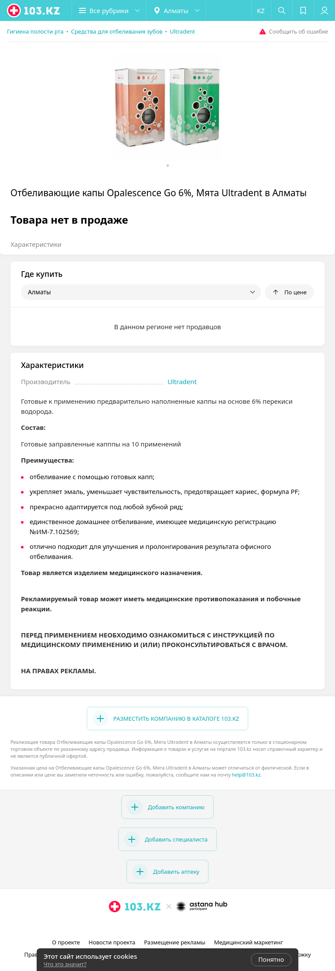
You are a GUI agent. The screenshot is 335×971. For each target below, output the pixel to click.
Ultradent (182, 381)
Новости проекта (112, 942)
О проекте (66, 942)
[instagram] (156, 925)
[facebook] (168, 925)
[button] (109, 10)
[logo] (34, 10)
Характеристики (36, 244)
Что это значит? (65, 964)
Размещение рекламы (174, 942)
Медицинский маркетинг (248, 942)
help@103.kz (246, 774)
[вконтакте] (180, 925)
